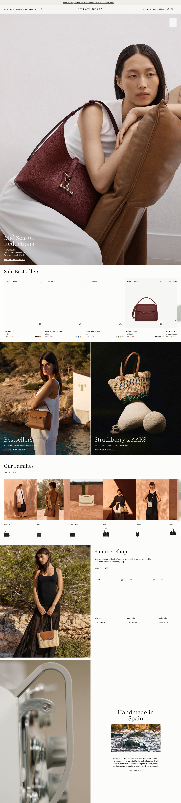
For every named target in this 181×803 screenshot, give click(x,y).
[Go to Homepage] (90, 9)
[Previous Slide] (2, 308)
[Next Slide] (179, 308)
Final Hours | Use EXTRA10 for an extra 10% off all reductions (88, 2)
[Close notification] (175, 2)
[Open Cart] (175, 9)
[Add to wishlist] (40, 282)
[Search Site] (41, 9)
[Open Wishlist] (171, 9)
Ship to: (158, 9)
